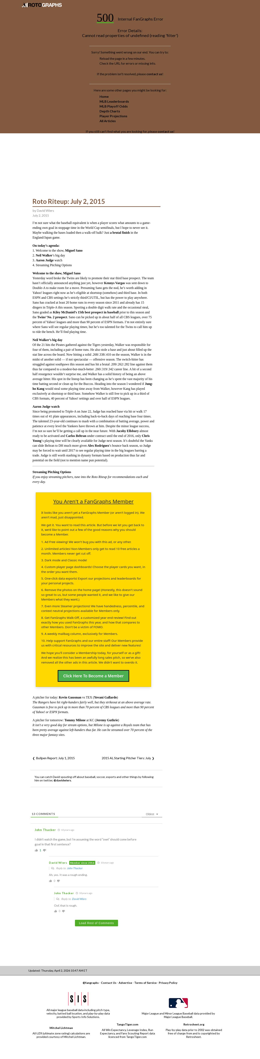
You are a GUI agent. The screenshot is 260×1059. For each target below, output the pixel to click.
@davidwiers (62, 780)
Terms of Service (145, 982)
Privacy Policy (168, 982)
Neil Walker (44, 255)
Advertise (125, 982)
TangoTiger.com (127, 1024)
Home (104, 96)
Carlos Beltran (76, 436)
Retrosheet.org (193, 1024)
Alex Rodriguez (98, 445)
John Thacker (74, 868)
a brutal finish (120, 232)
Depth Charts (110, 111)
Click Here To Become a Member (93, 676)
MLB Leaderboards (114, 101)
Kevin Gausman (70, 697)
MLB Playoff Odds (114, 106)
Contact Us (108, 982)
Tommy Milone (75, 720)
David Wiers (45, 210)
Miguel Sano (73, 250)
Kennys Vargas (114, 283)
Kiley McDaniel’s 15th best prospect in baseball (86, 312)
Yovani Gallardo (105, 697)
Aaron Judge (45, 260)
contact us (154, 74)
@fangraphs (91, 982)
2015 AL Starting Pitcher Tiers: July (126, 758)
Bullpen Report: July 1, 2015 (55, 758)
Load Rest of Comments (96, 923)
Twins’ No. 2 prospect (52, 317)
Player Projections (113, 116)
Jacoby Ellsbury (127, 431)
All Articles (108, 121)
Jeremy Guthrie (107, 720)
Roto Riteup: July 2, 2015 (68, 201)
